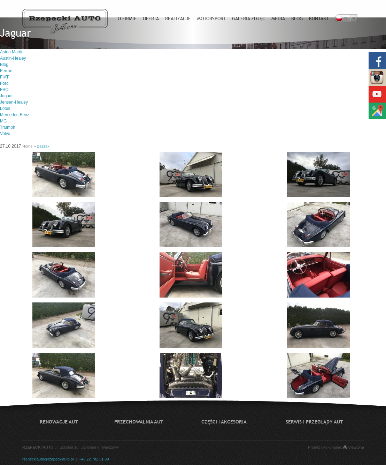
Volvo (5, 133)
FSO (4, 89)
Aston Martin (11, 52)
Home (27, 146)
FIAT (4, 77)
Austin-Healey (13, 58)
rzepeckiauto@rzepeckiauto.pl (48, 459)
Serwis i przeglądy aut (314, 422)
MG (3, 121)
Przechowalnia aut (138, 422)
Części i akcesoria (224, 422)
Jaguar (6, 95)
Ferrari (6, 70)
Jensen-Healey (14, 102)
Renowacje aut (59, 422)
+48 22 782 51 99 (94, 459)
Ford (4, 83)
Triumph (7, 127)
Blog (4, 64)
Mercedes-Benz (14, 114)
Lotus (5, 108)
